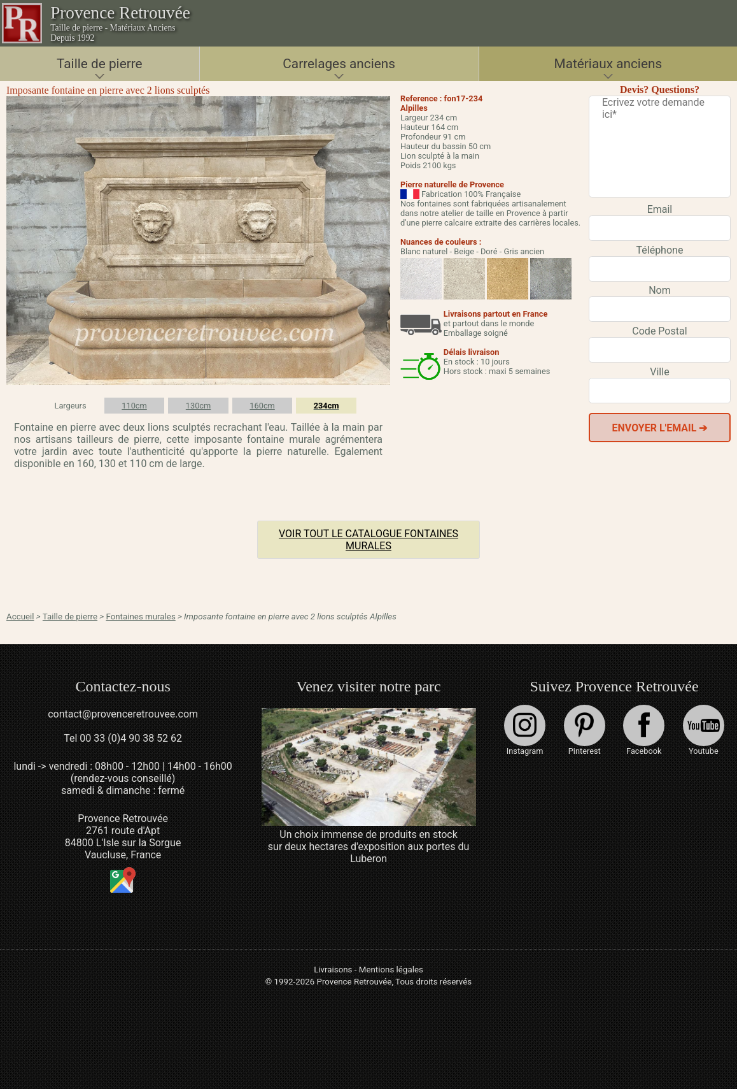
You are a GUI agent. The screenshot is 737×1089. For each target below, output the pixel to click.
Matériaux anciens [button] (608, 63)
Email (660, 209)
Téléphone (660, 250)
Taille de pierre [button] (100, 63)
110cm (134, 405)
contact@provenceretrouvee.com (123, 714)
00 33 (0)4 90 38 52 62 (131, 738)
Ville (659, 372)
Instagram (524, 730)
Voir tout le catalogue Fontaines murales (368, 540)
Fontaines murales (140, 616)
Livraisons (333, 969)
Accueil (20, 616)
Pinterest (584, 730)
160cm (262, 405)
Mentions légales (391, 969)
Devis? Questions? (659, 89)
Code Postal (659, 331)
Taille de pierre (70, 616)
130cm (198, 405)
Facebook (643, 730)
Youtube (703, 730)
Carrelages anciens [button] (339, 63)
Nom (660, 290)
